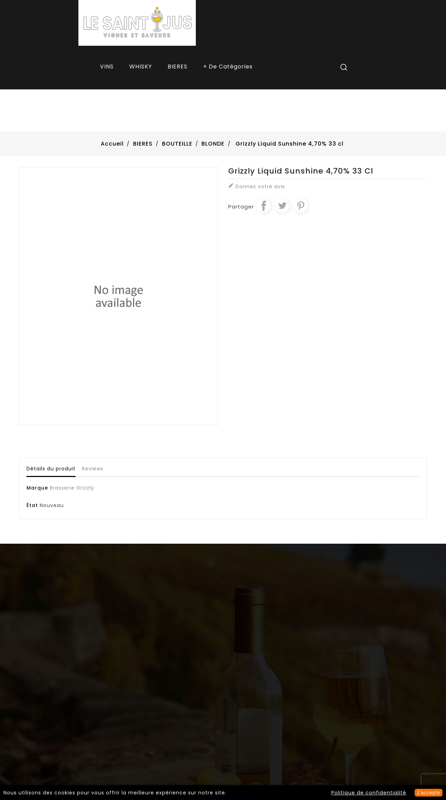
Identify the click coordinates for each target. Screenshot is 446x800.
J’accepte (428, 792)
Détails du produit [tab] (51, 468)
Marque (37, 487)
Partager (264, 206)
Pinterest (301, 206)
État (32, 505)
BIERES (177, 67)
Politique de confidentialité (368, 792)
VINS (107, 67)
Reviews (92, 468)
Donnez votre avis (256, 186)
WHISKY (140, 67)
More (228, 67)
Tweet (282, 206)
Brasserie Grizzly (72, 487)
